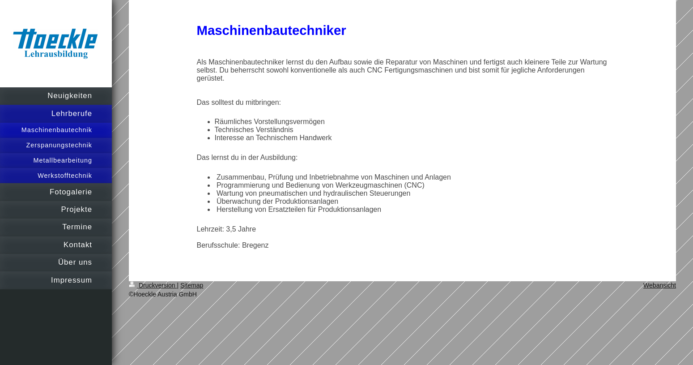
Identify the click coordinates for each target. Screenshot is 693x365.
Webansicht (659, 285)
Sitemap (191, 285)
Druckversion (153, 285)
